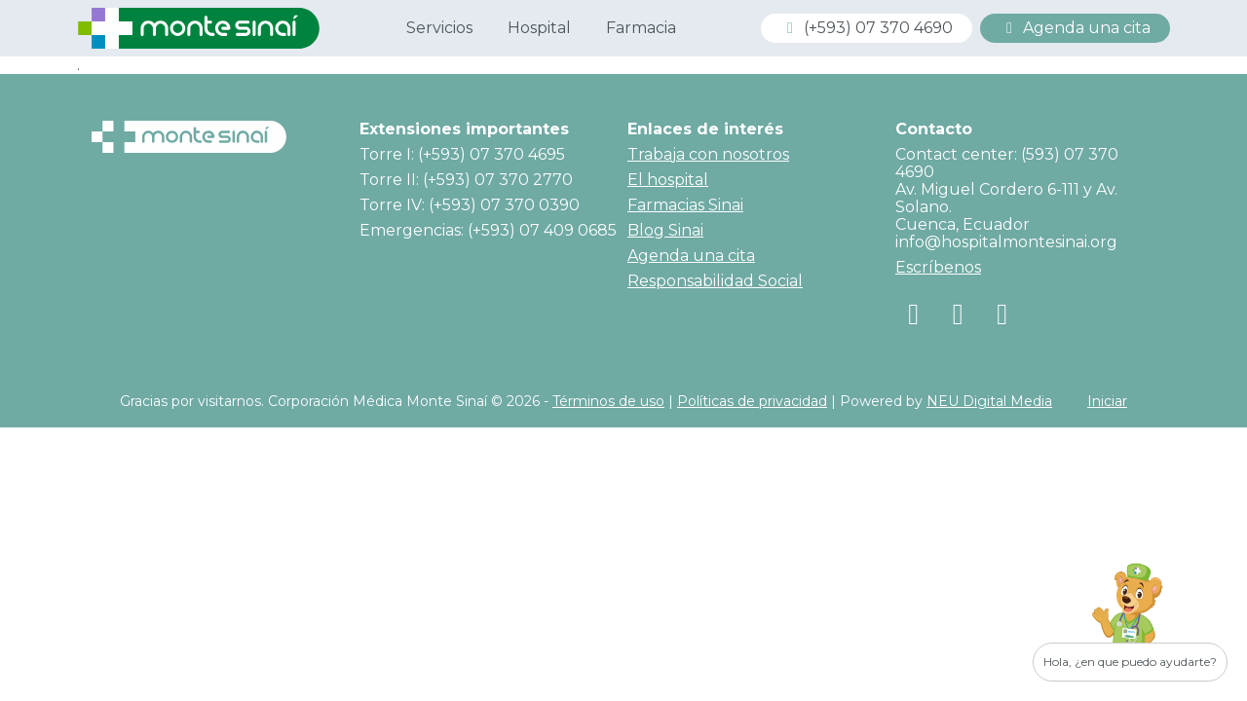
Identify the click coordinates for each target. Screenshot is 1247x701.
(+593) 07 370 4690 (866, 27)
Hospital (539, 27)
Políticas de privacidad (752, 401)
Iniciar (1107, 401)
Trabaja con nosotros (708, 154)
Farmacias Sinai (685, 205)
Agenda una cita (1075, 27)
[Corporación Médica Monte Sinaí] (199, 27)
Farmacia (641, 27)
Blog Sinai (665, 230)
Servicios (439, 27)
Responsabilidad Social (715, 281)
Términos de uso (608, 401)
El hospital (667, 179)
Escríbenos (938, 267)
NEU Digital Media (989, 401)
